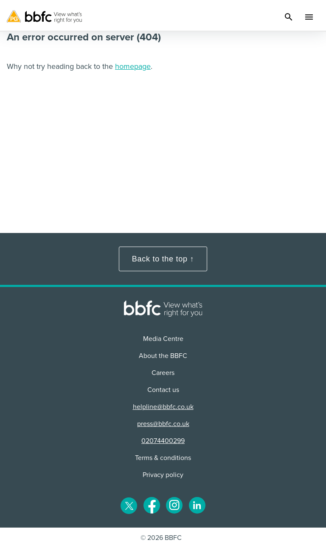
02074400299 (163, 441)
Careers (163, 373)
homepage (133, 66)
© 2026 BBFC (161, 537)
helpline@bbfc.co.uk (163, 407)
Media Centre (163, 339)
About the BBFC (163, 356)
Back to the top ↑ (163, 259)
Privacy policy (163, 475)
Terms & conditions (163, 458)
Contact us (163, 390)
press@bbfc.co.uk (163, 424)
